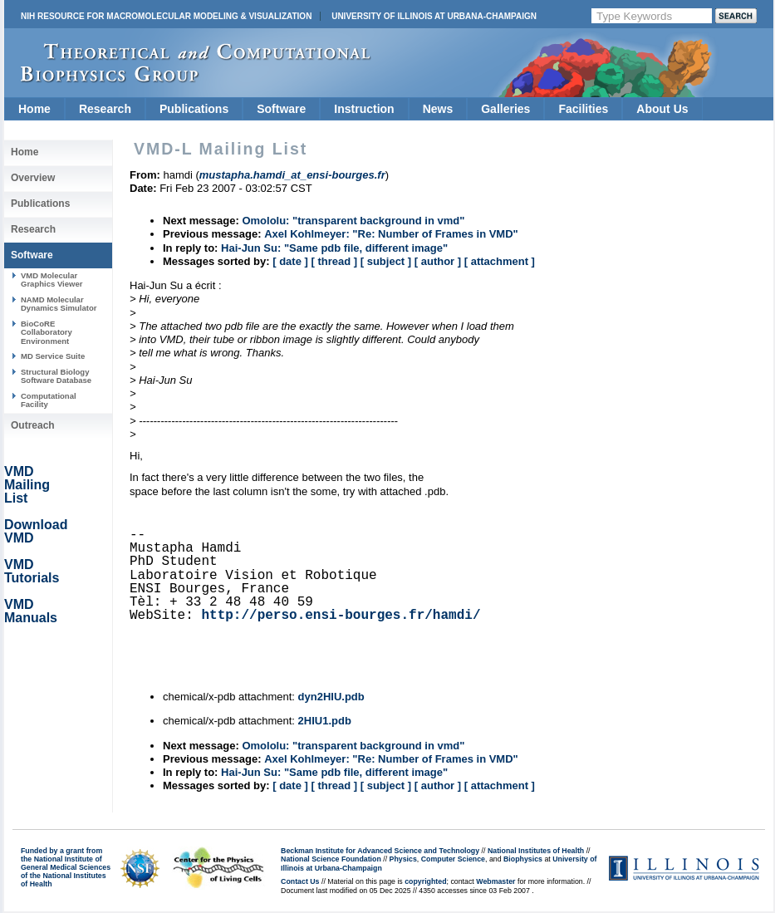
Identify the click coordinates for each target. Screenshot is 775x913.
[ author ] (437, 261)
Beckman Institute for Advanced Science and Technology (380, 851)
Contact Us (300, 881)
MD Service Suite (53, 356)
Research (105, 108)
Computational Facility (48, 400)
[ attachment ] (499, 261)
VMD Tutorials (31, 571)
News (438, 108)
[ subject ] (386, 261)
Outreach (33, 425)
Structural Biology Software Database (56, 376)
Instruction (364, 108)
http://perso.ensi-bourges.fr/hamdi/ (340, 615)
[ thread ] (334, 261)
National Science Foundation (331, 859)
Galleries (505, 108)
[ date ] (290, 261)
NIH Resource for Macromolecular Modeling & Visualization (166, 16)
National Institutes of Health (536, 851)
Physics (403, 859)
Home (34, 108)
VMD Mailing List (27, 484)
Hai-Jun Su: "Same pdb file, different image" (334, 248)
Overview (33, 178)
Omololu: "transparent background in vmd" (353, 220)
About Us (662, 108)
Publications (193, 108)
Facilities (583, 108)
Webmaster (495, 881)
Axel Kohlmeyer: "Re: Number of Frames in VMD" (391, 234)
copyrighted (425, 881)
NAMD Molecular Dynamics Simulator (59, 303)
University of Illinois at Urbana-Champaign (434, 16)
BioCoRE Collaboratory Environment (46, 332)
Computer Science (453, 859)
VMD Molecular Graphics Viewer (51, 279)
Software (281, 108)
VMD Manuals (30, 611)
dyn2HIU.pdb (331, 696)
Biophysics (522, 859)
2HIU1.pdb (324, 720)
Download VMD (35, 531)
